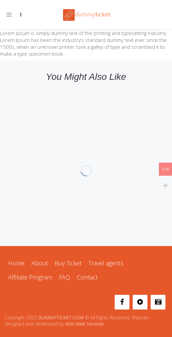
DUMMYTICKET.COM (61, 317)
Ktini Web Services (84, 324)
